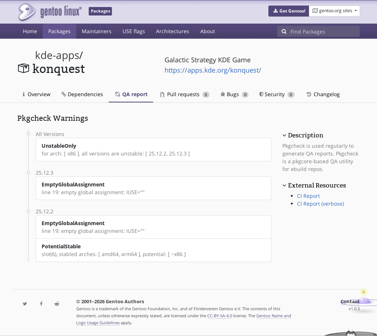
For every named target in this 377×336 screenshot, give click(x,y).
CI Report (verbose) (320, 203)
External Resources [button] (317, 185)
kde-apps (57, 55)
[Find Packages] (325, 31)
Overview (36, 94)
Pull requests (184, 94)
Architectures (172, 31)
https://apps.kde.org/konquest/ (213, 70)
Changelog (323, 94)
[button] (288, 11)
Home (30, 31)
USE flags (134, 31)
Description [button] (305, 135)
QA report (131, 94)
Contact (350, 301)
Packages (59, 31)
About (207, 31)
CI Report (308, 195)
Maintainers (97, 31)
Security (277, 94)
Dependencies (82, 94)
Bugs (235, 94)
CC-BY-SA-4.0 (219, 315)
